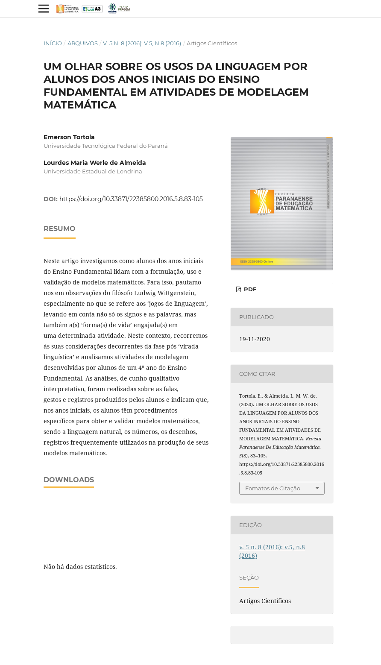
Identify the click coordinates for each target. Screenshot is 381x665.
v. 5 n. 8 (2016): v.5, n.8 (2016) (142, 43)
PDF (249, 289)
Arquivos (82, 43)
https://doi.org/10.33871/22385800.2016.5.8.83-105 (131, 199)
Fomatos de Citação (272, 488)
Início (53, 43)
